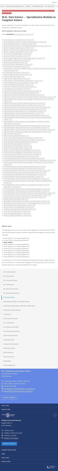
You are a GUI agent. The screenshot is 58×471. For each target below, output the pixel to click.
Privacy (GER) (5, 409)
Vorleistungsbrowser (9, 365)
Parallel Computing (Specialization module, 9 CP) (17, 148)
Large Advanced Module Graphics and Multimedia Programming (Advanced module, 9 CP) (29, 97)
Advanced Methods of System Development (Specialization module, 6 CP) (24, 42)
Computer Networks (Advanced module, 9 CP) (16, 56)
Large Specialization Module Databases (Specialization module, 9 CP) (23, 113)
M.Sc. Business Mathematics (11, 331)
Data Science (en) (8, 353)
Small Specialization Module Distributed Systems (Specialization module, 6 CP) (26, 179)
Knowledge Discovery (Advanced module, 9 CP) (17, 89)
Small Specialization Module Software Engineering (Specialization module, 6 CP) (26, 189)
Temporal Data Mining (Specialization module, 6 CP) (18, 207)
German (54, 2)
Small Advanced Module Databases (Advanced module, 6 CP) (21, 156)
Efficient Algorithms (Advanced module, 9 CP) (16, 66)
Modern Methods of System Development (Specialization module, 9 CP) (24, 140)
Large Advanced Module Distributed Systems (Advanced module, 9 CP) (24, 95)
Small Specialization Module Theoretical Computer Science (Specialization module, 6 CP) (29, 193)
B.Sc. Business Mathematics (11, 293)
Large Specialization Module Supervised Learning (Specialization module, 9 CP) (26, 128)
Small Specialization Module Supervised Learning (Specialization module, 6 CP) (26, 191)
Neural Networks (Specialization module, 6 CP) (16, 144)
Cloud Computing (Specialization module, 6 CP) (17, 54)
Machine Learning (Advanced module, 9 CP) (16, 136)
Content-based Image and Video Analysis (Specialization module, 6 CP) (24, 58)
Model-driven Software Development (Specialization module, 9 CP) (22, 138)
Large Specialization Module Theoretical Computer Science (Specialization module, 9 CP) (29, 130)
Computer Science (8, 357)
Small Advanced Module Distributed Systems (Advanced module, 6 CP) (24, 158)
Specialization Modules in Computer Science (16, 302)
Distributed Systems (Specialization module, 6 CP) (18, 64)
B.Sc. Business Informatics (10, 289)
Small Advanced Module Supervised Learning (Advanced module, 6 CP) (24, 168)
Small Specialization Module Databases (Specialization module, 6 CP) (23, 177)
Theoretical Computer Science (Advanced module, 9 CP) (19, 209)
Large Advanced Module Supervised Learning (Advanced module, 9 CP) (24, 105)
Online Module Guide (38, 6)
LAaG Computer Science (10, 336)
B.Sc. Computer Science (10, 280)
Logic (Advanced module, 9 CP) (12, 134)
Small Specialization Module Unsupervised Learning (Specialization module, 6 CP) (27, 195)
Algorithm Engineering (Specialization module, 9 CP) (18, 48)
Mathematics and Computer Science (15, 6)
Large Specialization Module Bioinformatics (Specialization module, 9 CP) (24, 111)
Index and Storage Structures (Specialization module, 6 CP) (20, 83)
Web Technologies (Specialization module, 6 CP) (17, 215)
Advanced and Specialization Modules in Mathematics (19, 306)
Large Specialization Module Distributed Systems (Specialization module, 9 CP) (26, 115)
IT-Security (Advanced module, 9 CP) (14, 77)
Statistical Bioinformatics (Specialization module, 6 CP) (19, 205)
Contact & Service (9, 444)
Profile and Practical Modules (11, 310)
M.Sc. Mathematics (8, 323)
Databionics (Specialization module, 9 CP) (15, 62)
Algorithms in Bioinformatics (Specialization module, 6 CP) (20, 50)
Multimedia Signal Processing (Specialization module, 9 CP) (20, 142)
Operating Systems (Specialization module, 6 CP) (17, 146)
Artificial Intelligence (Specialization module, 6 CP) (18, 52)
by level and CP (29, 34)
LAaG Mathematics (8, 340)
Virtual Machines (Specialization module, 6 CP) (16, 211)
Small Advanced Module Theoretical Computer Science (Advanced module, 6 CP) (27, 170)
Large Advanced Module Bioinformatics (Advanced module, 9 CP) (22, 91)
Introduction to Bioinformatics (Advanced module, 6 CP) (19, 87)
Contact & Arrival (9, 398)
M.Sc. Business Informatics (11, 327)
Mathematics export (9, 348)
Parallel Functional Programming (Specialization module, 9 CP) (21, 150)
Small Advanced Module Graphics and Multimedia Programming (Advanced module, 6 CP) (29, 160)
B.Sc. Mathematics (8, 285)
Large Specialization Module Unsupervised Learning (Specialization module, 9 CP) (27, 132)
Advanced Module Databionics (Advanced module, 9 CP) (19, 44)
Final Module (7, 314)
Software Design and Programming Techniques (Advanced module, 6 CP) (24, 197)
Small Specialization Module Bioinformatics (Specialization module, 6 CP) (24, 175)
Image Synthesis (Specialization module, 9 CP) (16, 79)
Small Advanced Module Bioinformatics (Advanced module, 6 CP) (22, 154)
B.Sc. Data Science (8, 276)
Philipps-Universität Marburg (8, 415)
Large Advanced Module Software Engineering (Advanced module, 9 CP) (24, 103)
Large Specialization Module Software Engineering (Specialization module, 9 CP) (26, 126)
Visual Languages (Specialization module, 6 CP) (17, 213)
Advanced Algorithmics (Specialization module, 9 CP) (18, 40)
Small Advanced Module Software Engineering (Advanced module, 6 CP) (24, 166)
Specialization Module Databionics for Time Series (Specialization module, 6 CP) (26, 203)
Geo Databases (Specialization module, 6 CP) (16, 72)
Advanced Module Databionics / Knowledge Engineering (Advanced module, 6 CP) (27, 46)
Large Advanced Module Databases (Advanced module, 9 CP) (21, 93)
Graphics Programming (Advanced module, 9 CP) (17, 74)
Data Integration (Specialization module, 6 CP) (16, 60)
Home (2, 6)
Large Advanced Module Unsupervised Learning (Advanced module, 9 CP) (24, 109)
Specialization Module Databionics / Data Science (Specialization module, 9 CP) (26, 201)
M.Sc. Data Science (49, 6)
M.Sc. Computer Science (10, 319)
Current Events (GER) (8, 450)
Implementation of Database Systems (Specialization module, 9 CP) (23, 81)
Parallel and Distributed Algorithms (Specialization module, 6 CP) (22, 152)
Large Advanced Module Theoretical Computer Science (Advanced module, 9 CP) (27, 107)
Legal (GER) (5, 406)
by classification (19, 34)
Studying (28, 6)
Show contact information (54, 415)
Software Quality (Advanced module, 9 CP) (15, 199)
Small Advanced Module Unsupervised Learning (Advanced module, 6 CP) (24, 172)
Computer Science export (10, 344)
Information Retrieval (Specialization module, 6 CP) (18, 85)
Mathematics (7, 361)
